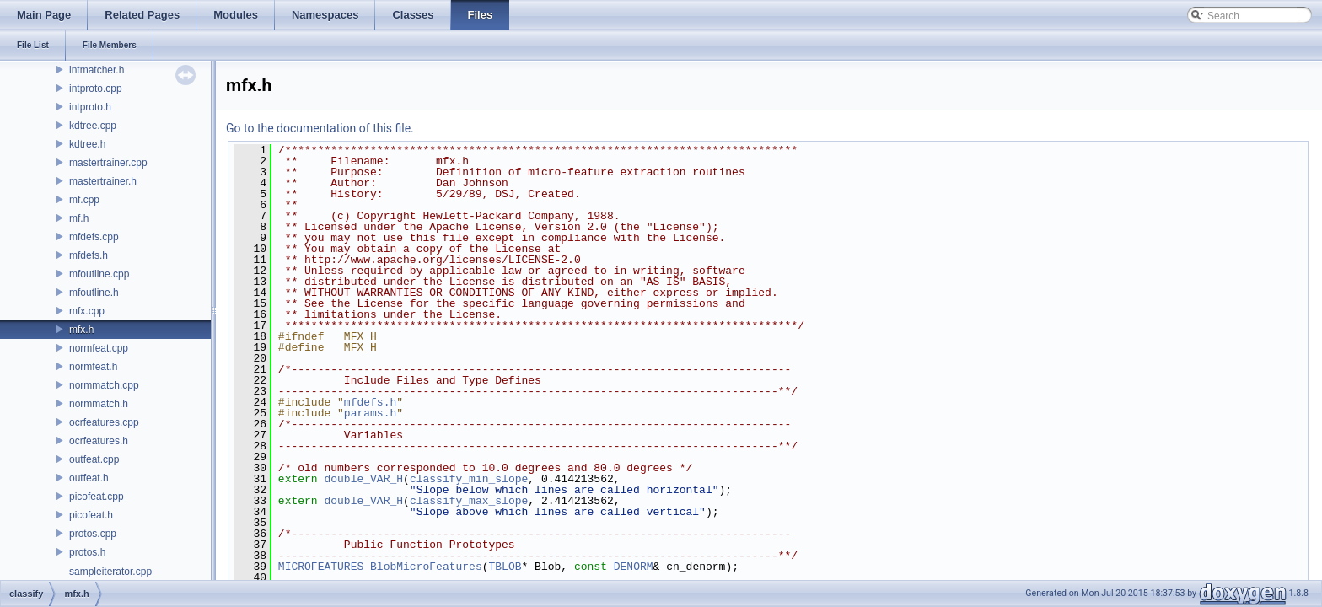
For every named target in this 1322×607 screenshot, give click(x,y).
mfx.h (81, 330)
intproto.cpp (95, 88)
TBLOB (504, 566)
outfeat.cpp (94, 459)
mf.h (79, 218)
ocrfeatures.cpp (104, 422)
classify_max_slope (469, 500)
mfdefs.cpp (94, 237)
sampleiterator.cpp (110, 571)
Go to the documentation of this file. (320, 128)
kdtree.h (87, 144)
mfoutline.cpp (99, 274)
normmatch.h (98, 404)
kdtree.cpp (92, 126)
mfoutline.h (94, 292)
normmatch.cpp (104, 385)
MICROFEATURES (320, 566)
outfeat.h (89, 478)
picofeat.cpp (96, 496)
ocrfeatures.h (98, 441)
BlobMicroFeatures (426, 566)
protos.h (87, 552)
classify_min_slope (469, 478)
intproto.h (90, 107)
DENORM (633, 566)
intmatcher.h (96, 70)
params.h (370, 413)
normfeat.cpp (98, 348)
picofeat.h (91, 515)
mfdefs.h (88, 255)
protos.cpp (92, 534)
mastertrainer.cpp (108, 163)
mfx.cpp (87, 311)
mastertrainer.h (103, 181)
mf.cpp (84, 200)
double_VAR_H (363, 478)
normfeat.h (93, 367)
